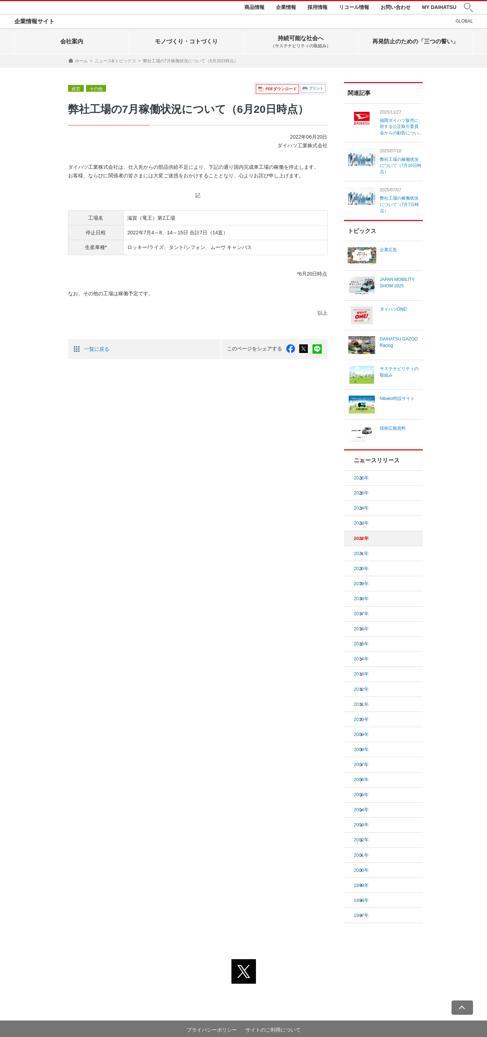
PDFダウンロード (282, 90)
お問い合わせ (396, 8)
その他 (96, 90)
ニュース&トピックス (115, 62)
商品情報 (254, 8)
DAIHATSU (37, 8)
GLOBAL (464, 22)
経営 (76, 90)
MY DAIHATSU (439, 8)
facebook (292, 350)
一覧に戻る (96, 350)
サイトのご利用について (273, 1018)
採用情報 (317, 8)
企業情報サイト (34, 23)
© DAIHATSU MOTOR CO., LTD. (244, 1027)
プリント (316, 90)
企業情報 (286, 8)
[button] (468, 8)
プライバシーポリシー (212, 1018)
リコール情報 (354, 8)
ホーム (81, 62)
